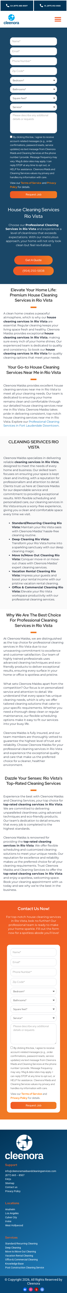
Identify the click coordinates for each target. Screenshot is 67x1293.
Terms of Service (31, 183)
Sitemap (9, 1183)
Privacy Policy (19, 1098)
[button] (58, 19)
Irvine (8, 1221)
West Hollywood (14, 1225)
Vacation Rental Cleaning (19, 1255)
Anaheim (10, 1209)
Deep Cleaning (13, 1247)
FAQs (8, 1179)
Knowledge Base (14, 1263)
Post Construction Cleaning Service (24, 1267)
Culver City (11, 1217)
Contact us (11, 1187)
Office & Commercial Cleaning (21, 1259)
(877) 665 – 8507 (14, 1175)
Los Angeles (12, 1213)
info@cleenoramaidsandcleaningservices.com (30, 1171)
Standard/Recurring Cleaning (21, 1243)
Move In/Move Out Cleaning (20, 1251)
